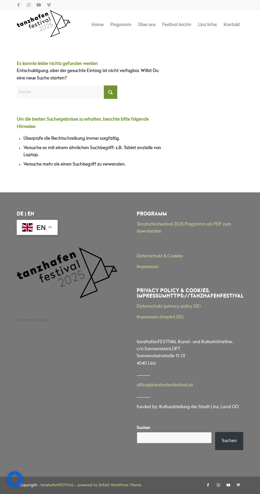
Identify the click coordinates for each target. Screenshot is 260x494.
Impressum (147, 267)
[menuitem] (97, 25)
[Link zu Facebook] (18, 5)
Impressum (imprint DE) (160, 317)
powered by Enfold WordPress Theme (109, 485)
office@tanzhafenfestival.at (165, 385)
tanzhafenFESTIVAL (57, 485)
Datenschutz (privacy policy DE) (169, 306)
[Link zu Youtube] (39, 5)
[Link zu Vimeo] (49, 5)
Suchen (143, 428)
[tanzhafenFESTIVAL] (43, 25)
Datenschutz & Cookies (160, 256)
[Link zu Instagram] (29, 5)
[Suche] (67, 92)
